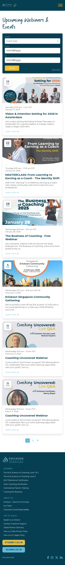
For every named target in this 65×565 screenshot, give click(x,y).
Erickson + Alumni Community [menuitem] (16, 502)
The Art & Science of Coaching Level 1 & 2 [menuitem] (21, 473)
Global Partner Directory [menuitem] (14, 528)
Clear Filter (56, 70)
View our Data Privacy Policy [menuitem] (16, 531)
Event (7, 37)
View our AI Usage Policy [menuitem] (14, 535)
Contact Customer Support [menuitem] (15, 524)
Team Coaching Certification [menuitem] (15, 484)
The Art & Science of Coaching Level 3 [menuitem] (20, 476)
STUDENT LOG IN (13, 542)
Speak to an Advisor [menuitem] (12, 520)
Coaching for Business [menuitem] (13, 492)
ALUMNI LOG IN (14, 550)
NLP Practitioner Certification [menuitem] (16, 480)
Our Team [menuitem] (8, 506)
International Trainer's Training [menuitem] (16, 488)
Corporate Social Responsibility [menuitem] (16, 510)
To (6, 56)
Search (12, 68)
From (7, 46)
